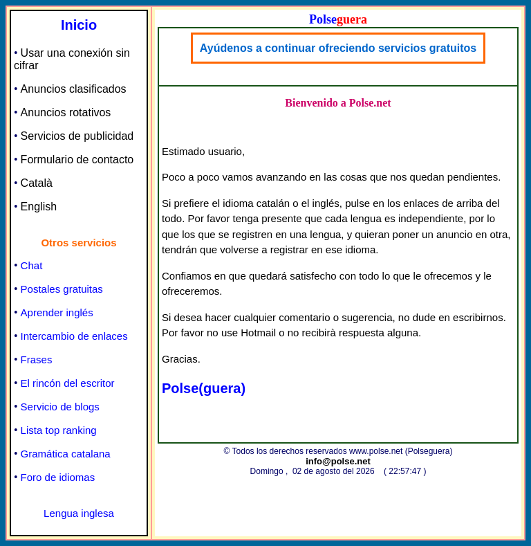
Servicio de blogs (60, 406)
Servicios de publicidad (77, 136)
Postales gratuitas (62, 289)
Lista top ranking (59, 430)
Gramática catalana (66, 453)
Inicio (79, 25)
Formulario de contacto (77, 159)
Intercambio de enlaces (74, 336)
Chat (32, 265)
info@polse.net (338, 461)
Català (37, 183)
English (39, 206)
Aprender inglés (57, 312)
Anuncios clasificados (74, 89)
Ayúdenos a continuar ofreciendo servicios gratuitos (338, 48)
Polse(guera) (203, 388)
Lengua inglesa (79, 513)
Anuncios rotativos (66, 112)
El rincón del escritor (68, 383)
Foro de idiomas (58, 477)
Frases (37, 359)
